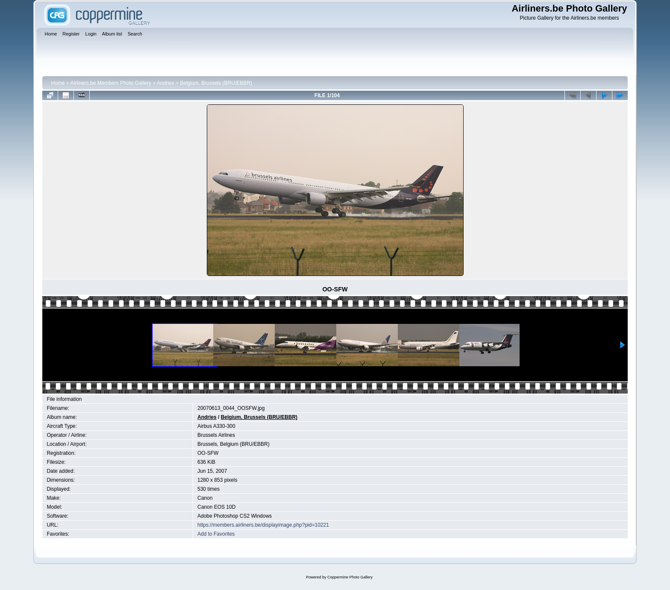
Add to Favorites (216, 534)
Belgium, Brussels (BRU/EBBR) (216, 83)
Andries (165, 83)
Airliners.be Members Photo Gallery (110, 83)
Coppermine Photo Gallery (350, 577)
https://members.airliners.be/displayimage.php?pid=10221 (263, 525)
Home (58, 83)
